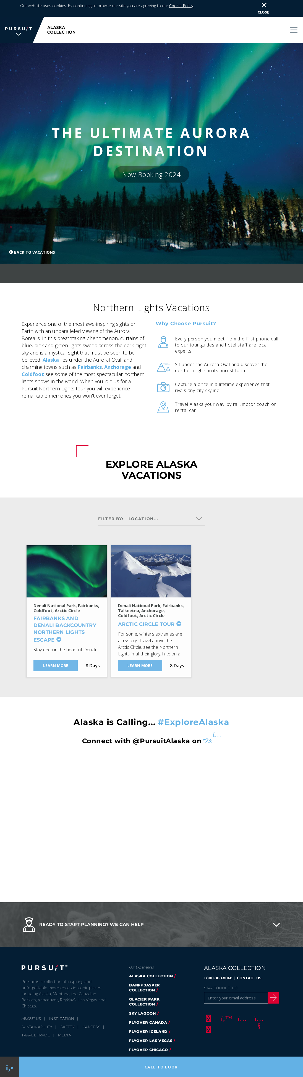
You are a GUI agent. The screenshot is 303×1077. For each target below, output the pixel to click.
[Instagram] (241, 1001)
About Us (31, 1002)
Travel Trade (36, 1018)
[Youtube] (258, 1001)
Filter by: (111, 502)
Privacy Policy (67, 1046)
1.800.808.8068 (218, 961)
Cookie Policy (99, 1046)
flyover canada (148, 1006)
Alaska (51, 343)
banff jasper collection (144, 971)
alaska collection (151, 959)
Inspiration (61, 1002)
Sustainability (37, 1010)
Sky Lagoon (142, 996)
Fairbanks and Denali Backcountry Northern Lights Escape (64, 612)
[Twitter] (224, 1001)
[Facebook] (207, 1001)
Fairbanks (90, 350)
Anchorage (117, 350)
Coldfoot (33, 357)
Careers (91, 1010)
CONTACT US (249, 961)
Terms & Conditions (135, 1046)
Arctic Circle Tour (146, 608)
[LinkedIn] (207, 1012)
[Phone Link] (9, 1067)
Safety (68, 1010)
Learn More (55, 649)
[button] (151, 908)
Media (64, 1018)
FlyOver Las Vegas (150, 1024)
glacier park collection (144, 985)
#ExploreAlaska (193, 705)
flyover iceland (148, 1015)
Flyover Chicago (148, 1033)
